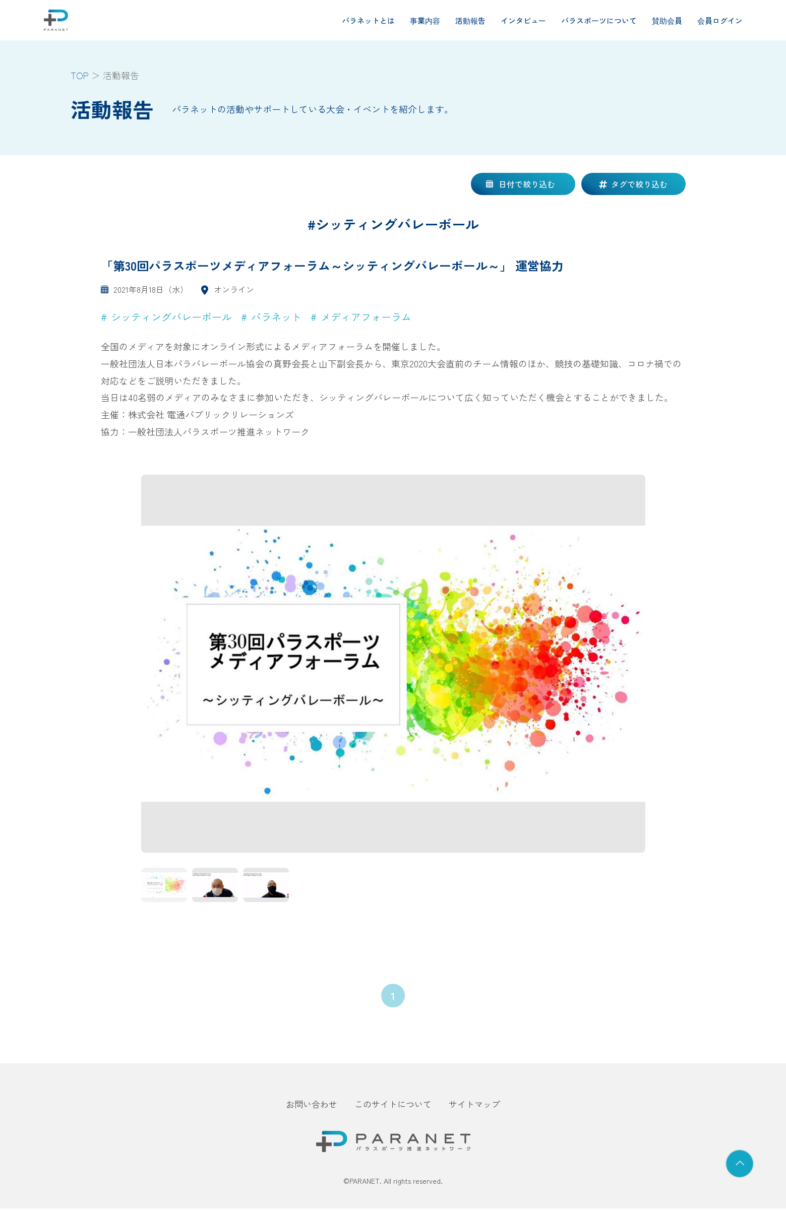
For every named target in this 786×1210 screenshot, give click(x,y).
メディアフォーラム (366, 316)
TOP (80, 75)
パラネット (276, 316)
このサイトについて (393, 1105)
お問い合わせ (311, 1105)
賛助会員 (667, 20)
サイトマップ (474, 1105)
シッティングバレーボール (171, 316)
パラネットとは (368, 20)
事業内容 (425, 20)
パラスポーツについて (599, 20)
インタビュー (523, 20)
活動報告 (470, 20)
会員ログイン (720, 20)
